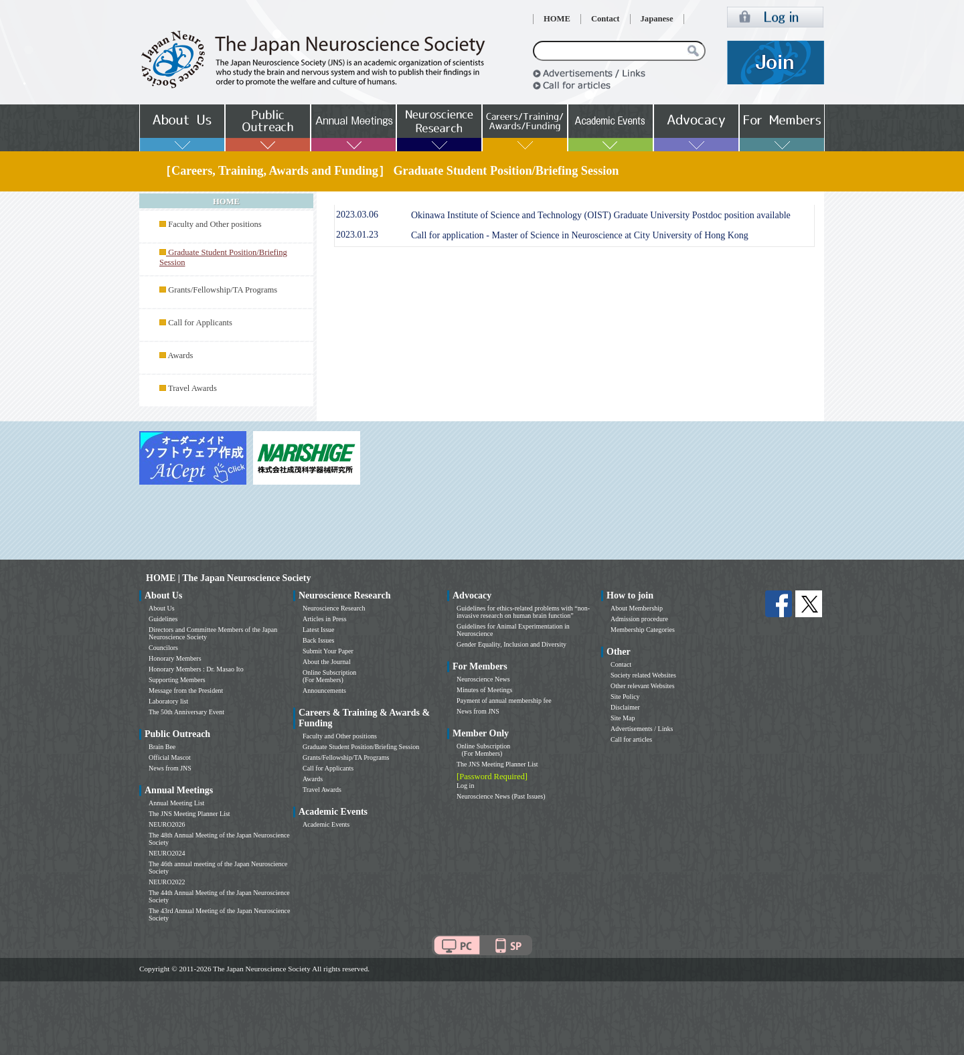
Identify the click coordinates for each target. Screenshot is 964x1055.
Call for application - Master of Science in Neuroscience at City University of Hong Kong (579, 235)
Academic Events (326, 824)
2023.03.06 (357, 215)
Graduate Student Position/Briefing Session (361, 746)
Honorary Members (175, 658)
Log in (465, 785)
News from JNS (170, 768)
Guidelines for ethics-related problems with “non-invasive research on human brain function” (523, 611)
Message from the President (186, 690)
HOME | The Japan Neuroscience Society (228, 578)
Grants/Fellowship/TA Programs (222, 290)
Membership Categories (643, 629)
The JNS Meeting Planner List (189, 813)
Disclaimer (625, 707)
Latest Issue (319, 629)
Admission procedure (639, 619)
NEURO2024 (167, 853)
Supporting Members (177, 679)
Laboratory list (168, 701)
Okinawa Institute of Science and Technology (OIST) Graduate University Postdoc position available (601, 215)
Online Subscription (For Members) (329, 676)
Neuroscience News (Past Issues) (501, 796)
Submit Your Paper (328, 651)
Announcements (324, 690)
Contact (605, 18)
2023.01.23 (357, 235)
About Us (162, 608)
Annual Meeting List (176, 803)
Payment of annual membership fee (504, 700)
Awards (180, 355)
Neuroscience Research (334, 608)
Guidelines (163, 619)
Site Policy (625, 696)
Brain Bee (162, 746)
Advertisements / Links (642, 728)
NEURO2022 (167, 882)
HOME (557, 18)
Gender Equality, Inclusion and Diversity (511, 644)
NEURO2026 (167, 824)
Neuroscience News (483, 679)
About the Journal (327, 661)
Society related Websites (643, 675)
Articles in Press (325, 619)
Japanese (657, 18)
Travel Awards (192, 388)
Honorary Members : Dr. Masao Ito (196, 669)
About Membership (637, 608)
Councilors (163, 647)
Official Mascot (170, 757)
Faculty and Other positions (215, 224)
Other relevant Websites (643, 685)
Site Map (623, 718)
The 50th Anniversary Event (186, 712)
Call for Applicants (200, 322)
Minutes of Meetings (484, 690)
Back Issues (319, 640)
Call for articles (631, 739)
